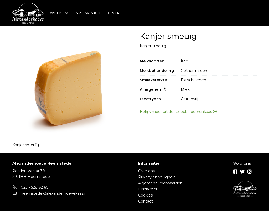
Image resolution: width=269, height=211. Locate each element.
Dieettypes (150, 99)
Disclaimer (147, 189)
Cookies (145, 195)
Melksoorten (152, 61)
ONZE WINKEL (87, 13)
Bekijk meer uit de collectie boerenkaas (178, 111)
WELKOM (59, 13)
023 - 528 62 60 (30, 187)
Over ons (146, 171)
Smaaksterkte (153, 80)
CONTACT (115, 13)
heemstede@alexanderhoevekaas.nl (49, 193)
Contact (145, 201)
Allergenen (153, 89)
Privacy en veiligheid (157, 177)
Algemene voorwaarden (160, 183)
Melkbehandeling (157, 70)
